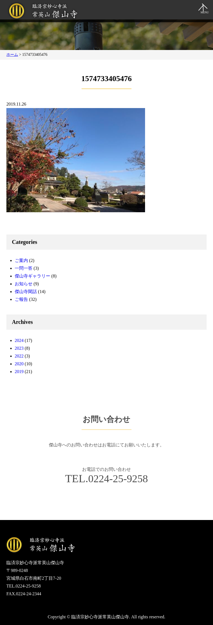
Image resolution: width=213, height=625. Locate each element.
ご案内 (21, 260)
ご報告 (21, 299)
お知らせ (23, 283)
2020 (19, 363)
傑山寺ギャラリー (32, 276)
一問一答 (23, 268)
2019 (19, 371)
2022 (19, 356)
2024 (19, 340)
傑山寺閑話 (26, 291)
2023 (19, 348)
